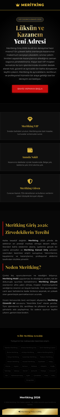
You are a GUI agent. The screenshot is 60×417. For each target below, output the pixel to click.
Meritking (30, 5)
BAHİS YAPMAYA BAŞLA (29, 88)
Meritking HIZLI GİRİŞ (30, 412)
